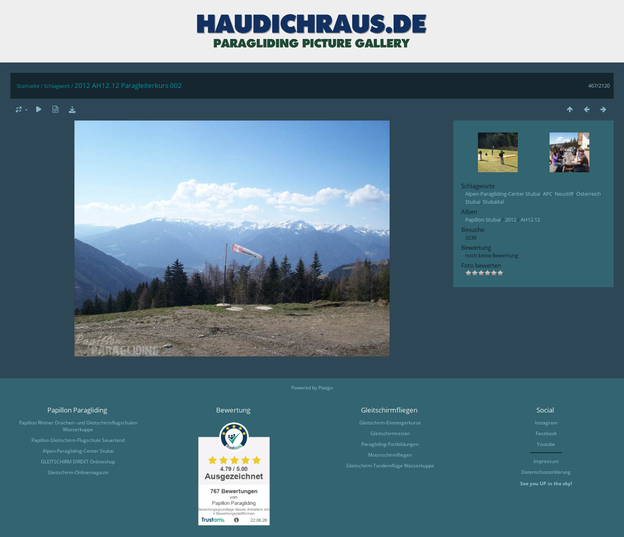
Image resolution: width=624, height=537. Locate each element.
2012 (510, 219)
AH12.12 (530, 219)
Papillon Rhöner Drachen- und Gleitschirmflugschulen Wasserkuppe (78, 426)
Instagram (546, 422)
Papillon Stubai (483, 219)
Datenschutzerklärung (546, 472)
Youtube (546, 444)
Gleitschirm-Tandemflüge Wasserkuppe (390, 465)
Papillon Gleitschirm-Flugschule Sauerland (78, 440)
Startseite (28, 86)
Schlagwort (57, 86)
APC (547, 193)
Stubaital (493, 201)
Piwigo (325, 387)
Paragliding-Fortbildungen (390, 444)
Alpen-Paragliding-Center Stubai (502, 193)
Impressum (546, 461)
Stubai (472, 201)
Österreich (588, 193)
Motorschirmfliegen (390, 454)
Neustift (564, 193)
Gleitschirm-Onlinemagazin (78, 472)
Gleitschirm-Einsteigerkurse (390, 422)
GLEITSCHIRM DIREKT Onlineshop (78, 461)
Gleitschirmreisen (390, 433)
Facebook (546, 433)
